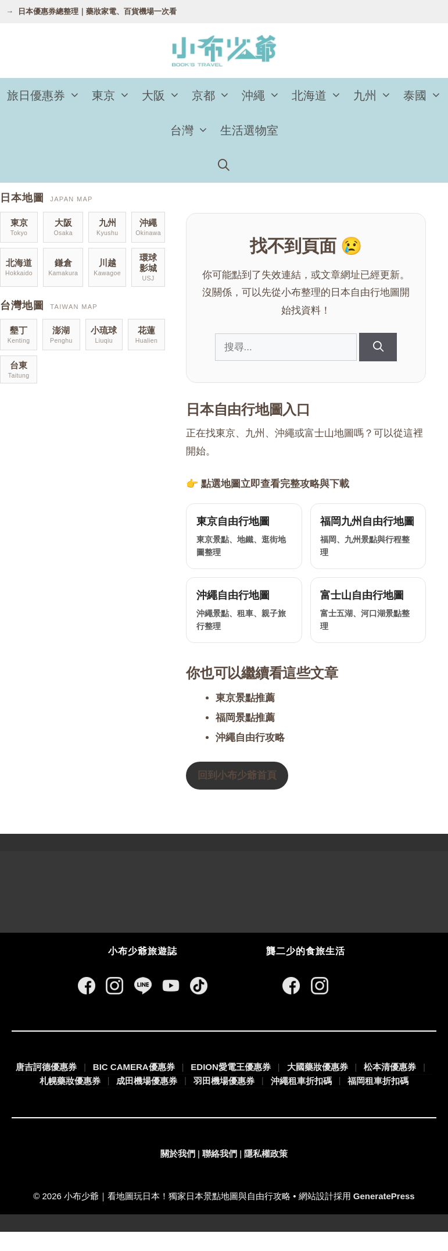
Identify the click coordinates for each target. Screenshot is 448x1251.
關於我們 (177, 1173)
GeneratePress (384, 1215)
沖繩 (264, 95)
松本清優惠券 (390, 1086)
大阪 (164, 95)
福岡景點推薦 (247, 736)
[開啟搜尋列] (224, 165)
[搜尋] (379, 347)
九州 (375, 95)
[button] (75, 95)
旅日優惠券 (46, 95)
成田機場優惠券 (146, 1099)
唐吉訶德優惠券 (46, 1086)
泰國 (425, 95)
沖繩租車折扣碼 (301, 1099)
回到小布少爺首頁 (239, 794)
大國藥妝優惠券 (317, 1086)
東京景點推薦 (247, 717)
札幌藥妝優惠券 (70, 1099)
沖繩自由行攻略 (252, 756)
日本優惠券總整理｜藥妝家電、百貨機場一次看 (97, 11)
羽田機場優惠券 (224, 1099)
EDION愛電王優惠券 (231, 1086)
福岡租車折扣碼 (377, 1100)
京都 (214, 95)
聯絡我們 (219, 1173)
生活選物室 (249, 130)
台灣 (192, 130)
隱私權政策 (266, 1173)
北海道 (319, 95)
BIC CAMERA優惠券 (134, 1086)
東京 (114, 95)
